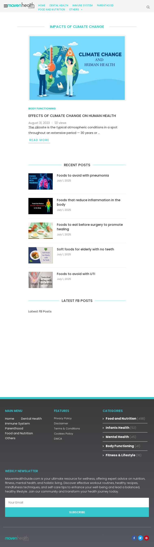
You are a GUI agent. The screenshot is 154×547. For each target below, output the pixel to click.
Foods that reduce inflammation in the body (88, 202)
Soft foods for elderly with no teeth (85, 249)
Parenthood (105, 5)
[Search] (148, 7)
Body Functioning (123, 446)
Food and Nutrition (51, 9)
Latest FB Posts (40, 311)
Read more (39, 140)
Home (9, 418)
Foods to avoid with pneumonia (83, 175)
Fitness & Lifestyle (124, 455)
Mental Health (121, 437)
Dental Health (31, 418)
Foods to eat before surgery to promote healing (90, 227)
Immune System (17, 423)
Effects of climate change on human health (72, 115)
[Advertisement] (77, 352)
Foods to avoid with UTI (76, 274)
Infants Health (121, 428)
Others (76, 9)
